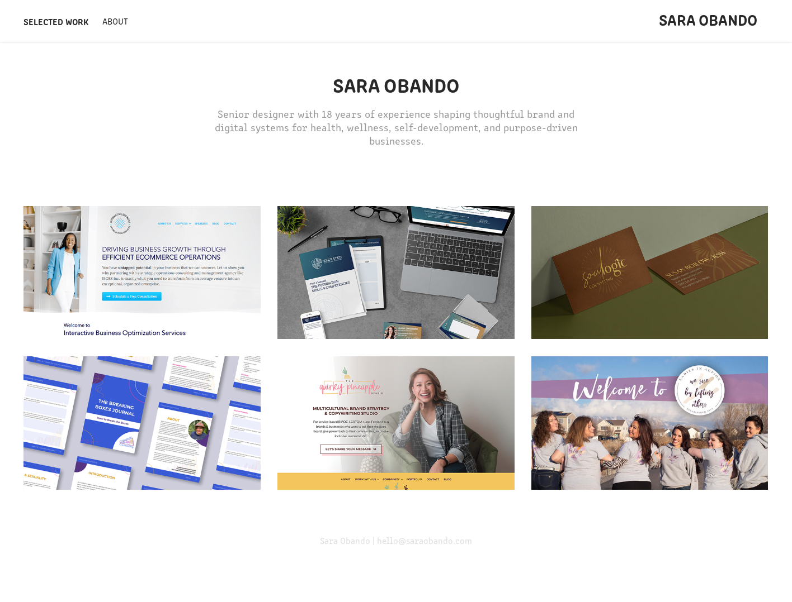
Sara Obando (708, 19)
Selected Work (55, 21)
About (115, 21)
